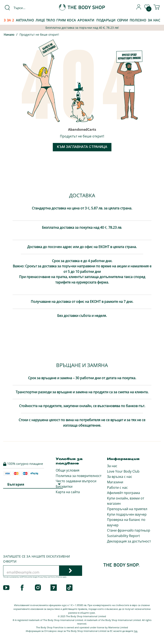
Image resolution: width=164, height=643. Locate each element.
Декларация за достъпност (129, 541)
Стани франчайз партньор (128, 530)
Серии (122, 20)
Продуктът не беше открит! (39, 35)
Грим (61, 20)
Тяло (51, 20)
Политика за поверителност (78, 475)
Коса (71, 20)
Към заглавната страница (82, 147)
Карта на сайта (68, 492)
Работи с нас (117, 487)
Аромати (85, 20)
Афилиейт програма (123, 492)
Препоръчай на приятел (127, 509)
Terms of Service (56, 577)
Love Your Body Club (123, 471)
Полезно (138, 20)
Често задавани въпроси (76, 481)
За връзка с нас (119, 476)
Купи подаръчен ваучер (127, 514)
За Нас (154, 20)
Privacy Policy (42, 577)
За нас (112, 466)
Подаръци (105, 20)
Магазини (115, 482)
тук (135, 631)
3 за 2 (9, 20)
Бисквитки (64, 486)
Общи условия (67, 470)
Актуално (25, 20)
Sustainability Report (123, 535)
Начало (9, 35)
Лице (40, 20)
